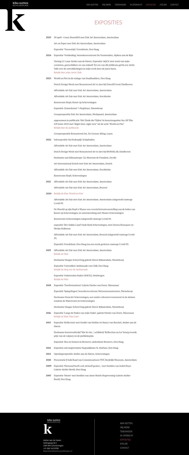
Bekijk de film (61, 253)
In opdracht (136, 4)
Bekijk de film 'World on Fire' (68, 193)
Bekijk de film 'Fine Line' (66, 316)
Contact (174, 4)
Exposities (151, 4)
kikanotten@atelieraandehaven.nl (57, 451)
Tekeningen (120, 4)
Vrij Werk (106, 4)
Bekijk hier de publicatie (66, 127)
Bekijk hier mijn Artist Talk (67, 72)
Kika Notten (92, 4)
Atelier (163, 4)
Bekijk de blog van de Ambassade (71, 269)
